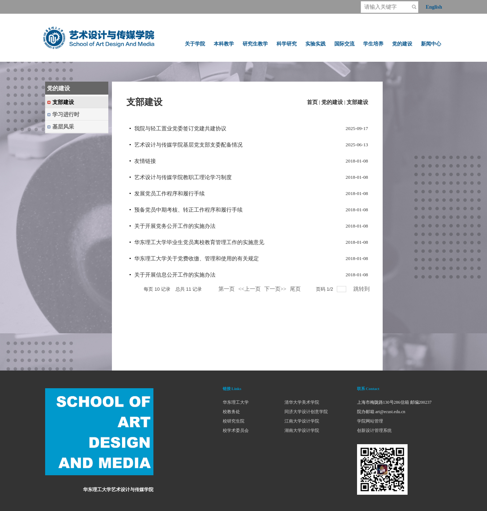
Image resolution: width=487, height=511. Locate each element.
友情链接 (145, 161)
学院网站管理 (370, 421)
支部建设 (357, 102)
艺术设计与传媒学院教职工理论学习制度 (183, 177)
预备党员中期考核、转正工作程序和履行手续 (188, 210)
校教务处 (231, 411)
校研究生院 (233, 421)
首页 (312, 102)
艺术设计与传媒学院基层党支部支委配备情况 (188, 145)
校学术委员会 (236, 430)
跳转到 (362, 289)
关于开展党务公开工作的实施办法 (175, 226)
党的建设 (332, 102)
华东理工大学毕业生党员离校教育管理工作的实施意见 (199, 242)
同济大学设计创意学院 (306, 411)
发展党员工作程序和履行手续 (169, 193)
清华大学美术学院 (301, 402)
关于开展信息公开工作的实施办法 (175, 275)
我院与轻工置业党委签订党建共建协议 (180, 128)
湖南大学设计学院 (301, 430)
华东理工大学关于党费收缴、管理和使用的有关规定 (196, 258)
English (434, 7)
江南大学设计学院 (301, 421)
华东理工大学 (236, 402)
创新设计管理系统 (374, 430)
